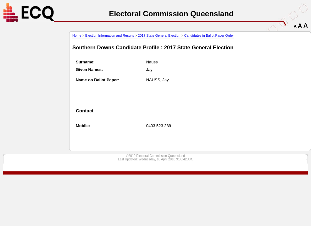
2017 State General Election (159, 35)
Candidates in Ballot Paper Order (209, 35)
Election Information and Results (109, 35)
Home (76, 35)
